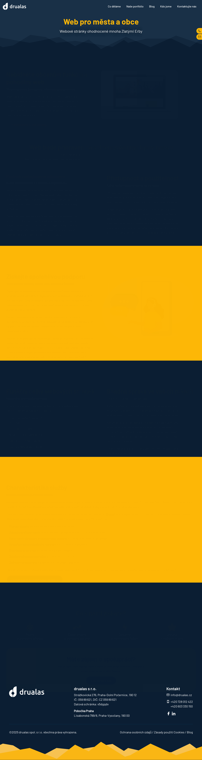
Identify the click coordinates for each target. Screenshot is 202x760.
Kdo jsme (166, 6)
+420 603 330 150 (182, 706)
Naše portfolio (135, 6)
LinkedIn (173, 713)
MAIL (199, 37)
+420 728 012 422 (182, 701)
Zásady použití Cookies (169, 732)
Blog (152, 6)
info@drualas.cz (181, 695)
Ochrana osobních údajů (136, 732)
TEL (199, 31)
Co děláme (114, 6)
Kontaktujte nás (186, 6)
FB (168, 713)
